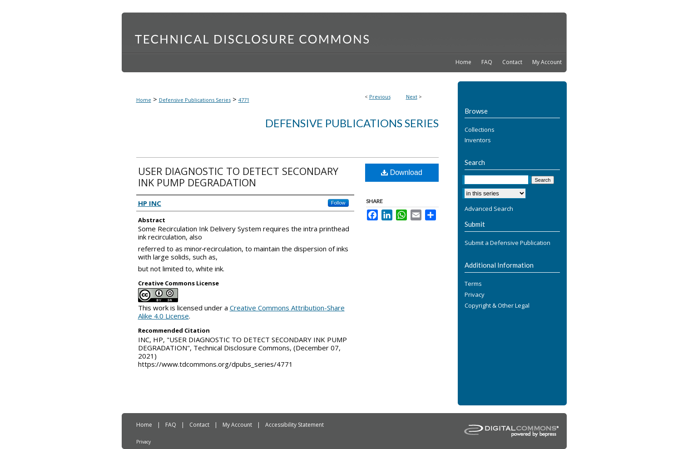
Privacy (475, 295)
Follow (338, 202)
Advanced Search (489, 209)
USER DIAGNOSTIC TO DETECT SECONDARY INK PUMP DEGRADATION (238, 176)
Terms (473, 284)
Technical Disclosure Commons (344, 32)
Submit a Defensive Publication (507, 243)
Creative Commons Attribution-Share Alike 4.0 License (241, 311)
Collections (480, 130)
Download (401, 172)
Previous (380, 96)
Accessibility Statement (294, 425)
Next (411, 96)
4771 (243, 99)
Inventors (478, 140)
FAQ (171, 425)
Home (143, 99)
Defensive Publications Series (195, 99)
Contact (200, 425)
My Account (238, 425)
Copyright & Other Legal (497, 305)
